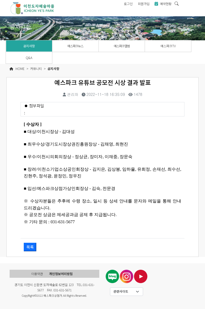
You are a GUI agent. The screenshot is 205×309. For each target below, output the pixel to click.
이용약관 (37, 273)
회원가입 (143, 3)
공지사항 (29, 46)
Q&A (29, 57)
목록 (30, 247)
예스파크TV (168, 46)
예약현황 (163, 3)
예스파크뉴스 (75, 46)
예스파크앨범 (122, 46)
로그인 (128, 3)
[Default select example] (126, 291)
